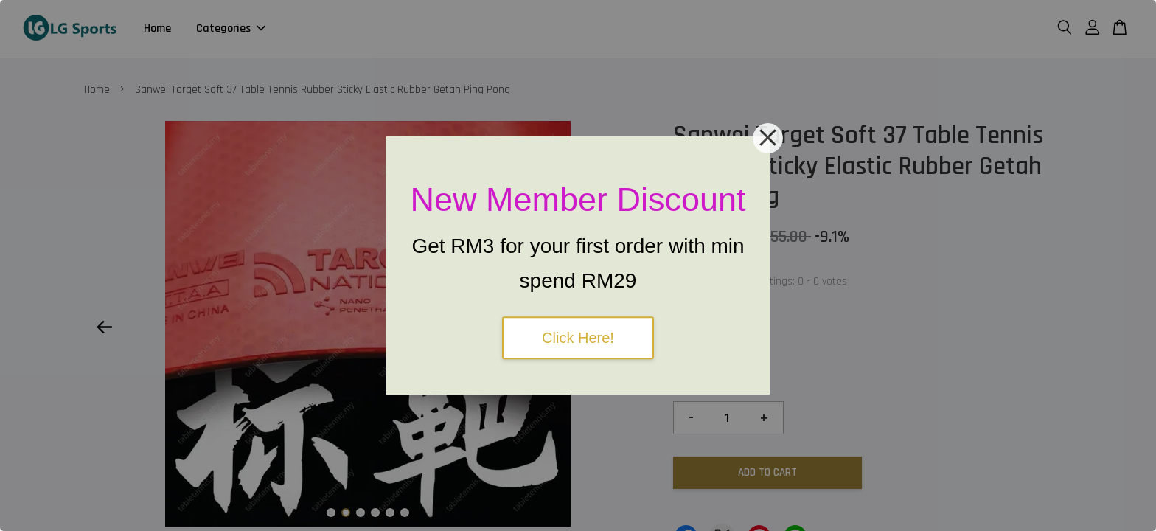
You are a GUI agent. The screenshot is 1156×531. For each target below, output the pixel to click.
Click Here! (578, 338)
